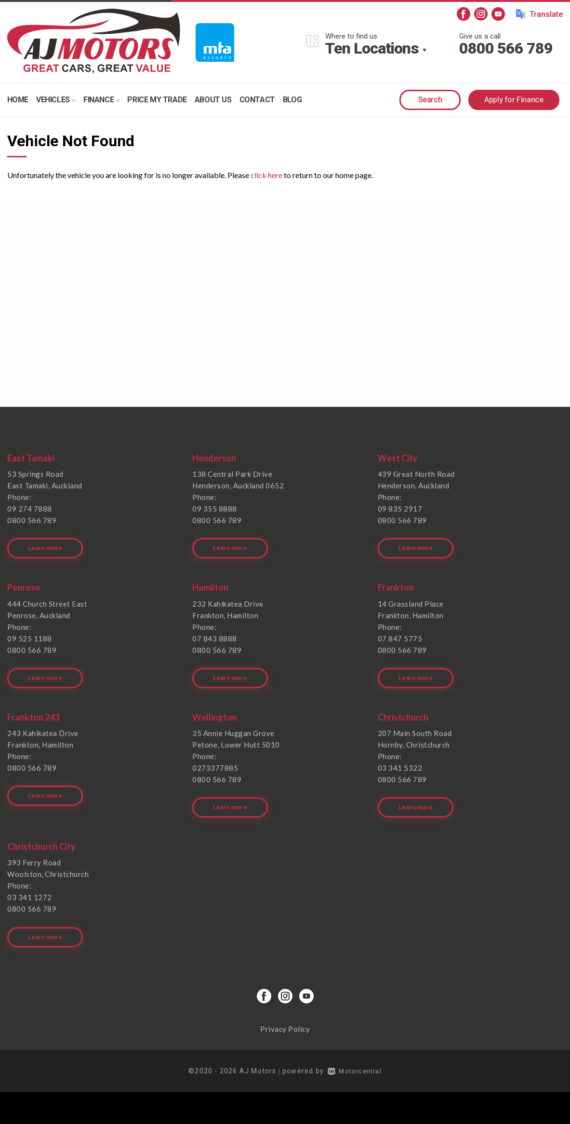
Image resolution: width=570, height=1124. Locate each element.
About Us (213, 99)
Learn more (46, 544)
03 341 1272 (29, 884)
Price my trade (156, 99)
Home (17, 99)
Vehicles (56, 99)
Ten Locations (372, 48)
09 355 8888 (214, 508)
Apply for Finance (513, 99)
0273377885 (215, 759)
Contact (257, 99)
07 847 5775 (400, 633)
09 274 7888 (29, 508)
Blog (292, 99)
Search (430, 99)
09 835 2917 (400, 508)
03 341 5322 (400, 759)
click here (266, 175)
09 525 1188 (29, 633)
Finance (101, 99)
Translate (539, 14)
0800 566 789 (506, 48)
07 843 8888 (214, 633)
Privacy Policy (285, 1011)
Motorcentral (355, 1053)
